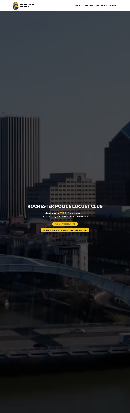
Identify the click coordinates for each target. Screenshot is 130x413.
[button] (78, 5)
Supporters (94, 6)
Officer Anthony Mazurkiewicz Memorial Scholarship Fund (65, 230)
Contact (104, 6)
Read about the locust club (65, 224)
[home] (24, 5)
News (86, 6)
